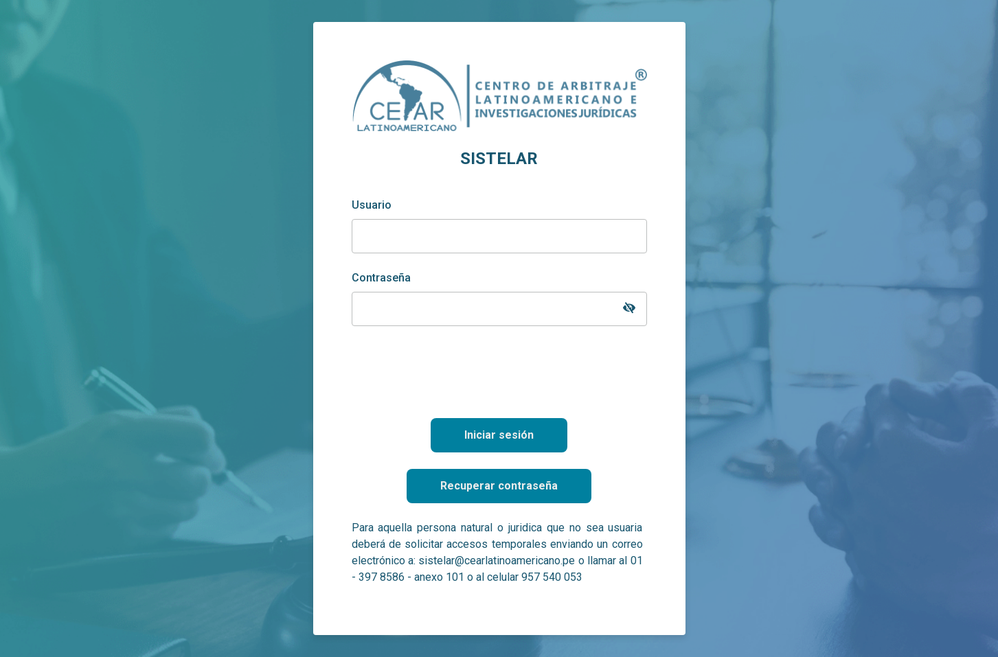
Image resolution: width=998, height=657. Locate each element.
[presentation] (499, 369)
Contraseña (381, 277)
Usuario (372, 204)
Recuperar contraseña (499, 485)
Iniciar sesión (499, 434)
